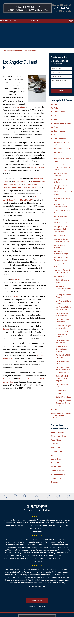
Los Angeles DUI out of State (61, 160)
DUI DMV (54, 288)
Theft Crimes (55, 314)
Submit (61, 87)
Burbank (43, 578)
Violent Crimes (56, 320)
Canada (6, 328)
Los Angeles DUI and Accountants (59, 248)
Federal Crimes (56, 339)
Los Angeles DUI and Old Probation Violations (60, 205)
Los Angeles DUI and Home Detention (60, 152)
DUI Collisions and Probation (61, 171)
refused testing (17, 279)
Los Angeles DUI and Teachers (62, 222)
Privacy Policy (66, 528)
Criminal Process (56, 334)
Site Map (40, 528)
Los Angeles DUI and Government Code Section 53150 (60, 178)
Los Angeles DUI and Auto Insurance (61, 230)
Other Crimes (55, 331)
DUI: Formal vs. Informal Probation (59, 137)
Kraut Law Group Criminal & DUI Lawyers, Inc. (29, 609)
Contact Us (46, 17)
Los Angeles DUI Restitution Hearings (60, 194)
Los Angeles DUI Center (61, 96)
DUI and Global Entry (59, 281)
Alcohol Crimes (56, 325)
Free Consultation (58, 53)
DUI (33, 17)
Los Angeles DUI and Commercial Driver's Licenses (62, 284)
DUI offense (22, 103)
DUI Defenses (55, 123)
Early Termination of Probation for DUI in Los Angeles (61, 142)
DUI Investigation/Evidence (60, 114)
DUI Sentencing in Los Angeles (61, 128)
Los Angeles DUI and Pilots (61, 260)
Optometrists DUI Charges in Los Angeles (62, 243)
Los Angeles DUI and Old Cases (62, 202)
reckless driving (21, 178)
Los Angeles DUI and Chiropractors (59, 234)
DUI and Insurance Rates (61, 212)
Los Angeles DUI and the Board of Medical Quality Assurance (60, 265)
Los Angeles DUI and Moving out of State (61, 198)
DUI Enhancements (57, 106)
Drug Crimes (55, 317)
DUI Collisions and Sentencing (61, 145)
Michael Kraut (9, 378)
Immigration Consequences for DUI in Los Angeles (62, 215)
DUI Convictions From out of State (60, 156)
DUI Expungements (58, 183)
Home (5, 17)
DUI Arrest (54, 117)
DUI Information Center (58, 336)
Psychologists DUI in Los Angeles (60, 257)
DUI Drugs (54, 109)
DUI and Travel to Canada (61, 278)
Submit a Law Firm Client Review (37, 508)
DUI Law (53, 100)
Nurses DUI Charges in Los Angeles (61, 239)
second (16, 296)
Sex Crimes (54, 323)
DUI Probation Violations (59, 174)
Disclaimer (15, 528)
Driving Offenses (56, 328)
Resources (28, 528)
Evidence (54, 342)
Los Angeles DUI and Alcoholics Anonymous (62, 187)
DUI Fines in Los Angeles (60, 131)
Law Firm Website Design (60, 610)
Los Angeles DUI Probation (60, 134)
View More (37, 503)
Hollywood (42, 580)
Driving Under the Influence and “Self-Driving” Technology (61, 292)
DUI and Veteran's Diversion (60, 190)
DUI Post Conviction (57, 125)
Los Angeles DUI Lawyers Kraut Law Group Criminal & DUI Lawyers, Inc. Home (22, 7)
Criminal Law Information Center (59, 300)
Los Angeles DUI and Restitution (62, 148)
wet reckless (31, 193)
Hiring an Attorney (57, 306)
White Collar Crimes (57, 309)
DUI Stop (54, 111)
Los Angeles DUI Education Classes (60, 163)
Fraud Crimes (55, 312)
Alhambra (58, 576)
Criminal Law (19, 17)
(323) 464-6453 (63, 8)
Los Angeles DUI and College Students (62, 274)
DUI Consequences (58, 209)
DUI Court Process (57, 120)
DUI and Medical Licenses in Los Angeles (62, 270)
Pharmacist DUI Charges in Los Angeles (61, 252)
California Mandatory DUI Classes (60, 168)
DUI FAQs (54, 103)
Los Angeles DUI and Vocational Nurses (59, 225)
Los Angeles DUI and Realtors (62, 219)
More (69, 17)
